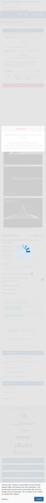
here (19, 492)
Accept (38, 499)
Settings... (5, 499)
